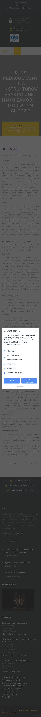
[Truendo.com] (20, 386)
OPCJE (11, 381)
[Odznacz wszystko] (36, 330)
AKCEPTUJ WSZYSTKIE (29, 381)
